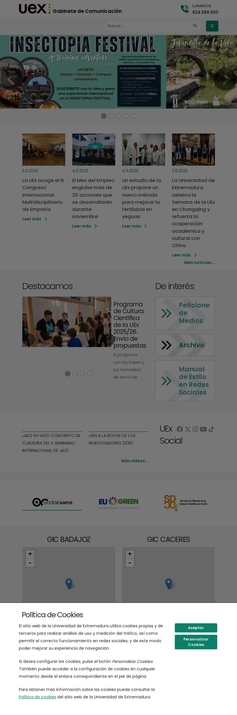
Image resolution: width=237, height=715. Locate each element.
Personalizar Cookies (196, 642)
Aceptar (196, 627)
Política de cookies (37, 697)
